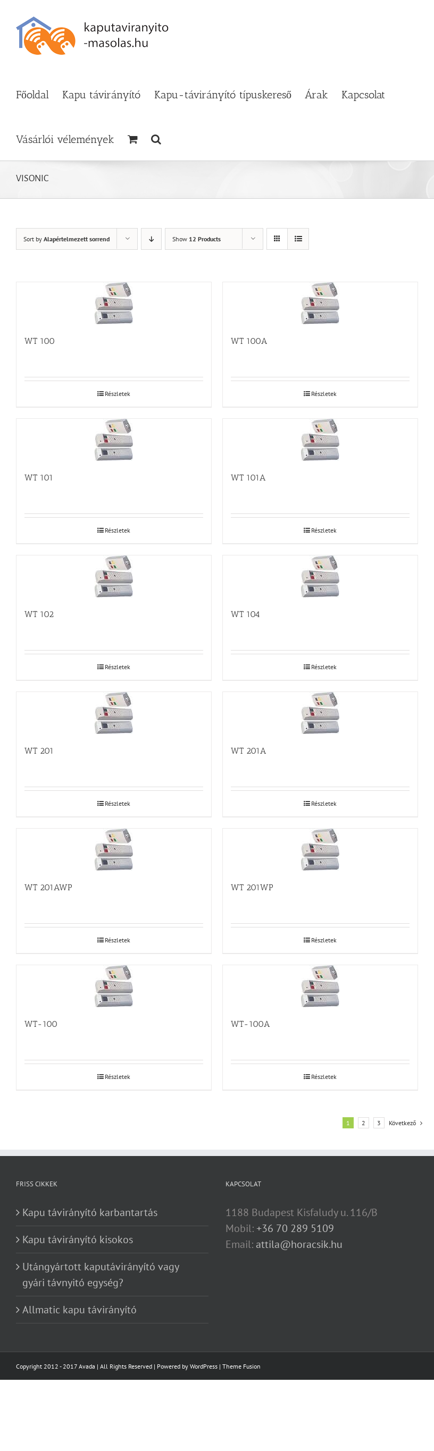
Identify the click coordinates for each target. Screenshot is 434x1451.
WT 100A (249, 341)
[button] (156, 138)
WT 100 (39, 341)
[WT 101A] (320, 440)
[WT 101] (113, 440)
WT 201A (248, 751)
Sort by (66, 239)
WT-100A (250, 1024)
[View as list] (298, 239)
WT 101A (248, 478)
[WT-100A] (320, 986)
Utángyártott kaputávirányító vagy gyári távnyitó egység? (100, 1274)
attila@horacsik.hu (299, 1244)
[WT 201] (113, 713)
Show (196, 239)
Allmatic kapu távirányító (79, 1310)
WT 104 (245, 614)
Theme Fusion (241, 1366)
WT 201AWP (48, 887)
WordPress (204, 1366)
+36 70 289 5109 (295, 1228)
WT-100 (40, 1024)
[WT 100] (113, 303)
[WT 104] (320, 576)
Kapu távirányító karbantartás (89, 1212)
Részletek (117, 394)
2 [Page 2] (363, 1123)
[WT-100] (113, 986)
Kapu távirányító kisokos (77, 1239)
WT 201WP (252, 887)
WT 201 (39, 751)
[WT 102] (113, 576)
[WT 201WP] (320, 850)
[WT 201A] (320, 713)
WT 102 (39, 614)
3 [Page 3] (379, 1123)
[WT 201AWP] (113, 850)
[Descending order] (151, 239)
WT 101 (38, 478)
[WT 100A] (320, 303)
